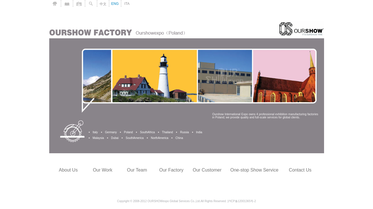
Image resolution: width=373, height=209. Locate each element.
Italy (95, 132)
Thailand (167, 132)
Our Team (137, 170)
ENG (115, 4)
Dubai (115, 138)
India (199, 132)
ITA (127, 4)
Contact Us (300, 170)
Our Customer (207, 170)
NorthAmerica (159, 138)
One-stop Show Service (254, 170)
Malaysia (98, 138)
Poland (128, 132)
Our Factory (171, 170)
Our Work (102, 170)
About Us (68, 170)
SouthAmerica (135, 138)
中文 (103, 4)
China (179, 138)
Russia (184, 132)
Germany (111, 132)
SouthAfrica (147, 132)
